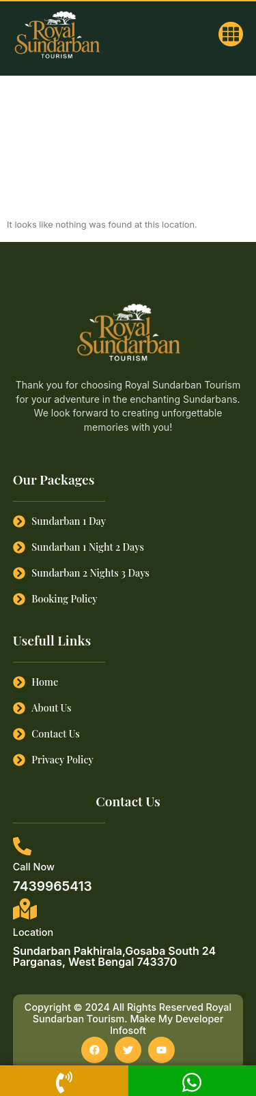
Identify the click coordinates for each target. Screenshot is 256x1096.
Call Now (34, 866)
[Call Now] (22, 846)
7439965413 (52, 886)
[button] (230, 34)
